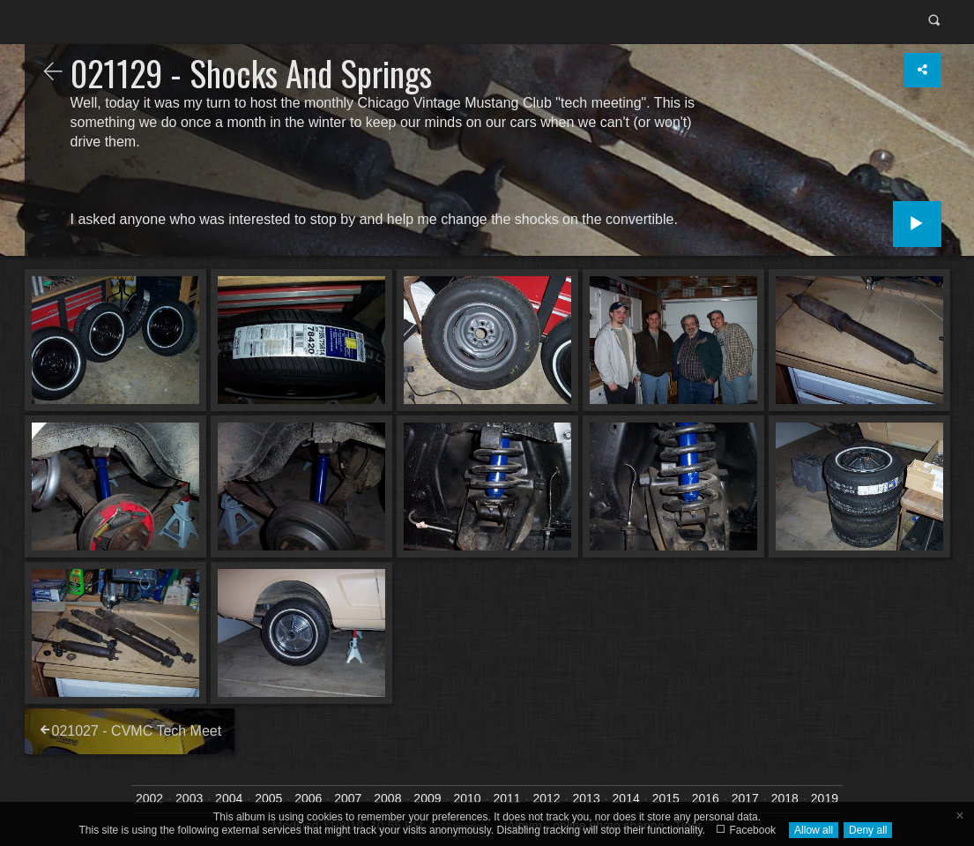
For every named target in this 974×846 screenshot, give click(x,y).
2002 (149, 798)
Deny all (868, 830)
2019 (824, 798)
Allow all (813, 830)
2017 (745, 798)
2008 (387, 798)
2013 (586, 798)
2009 (427, 798)
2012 (546, 798)
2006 (308, 798)
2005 (268, 798)
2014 (626, 798)
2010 (466, 798)
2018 (785, 798)
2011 (506, 798)
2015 (666, 798)
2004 (228, 798)
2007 (347, 798)
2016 (705, 798)
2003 (189, 798)
